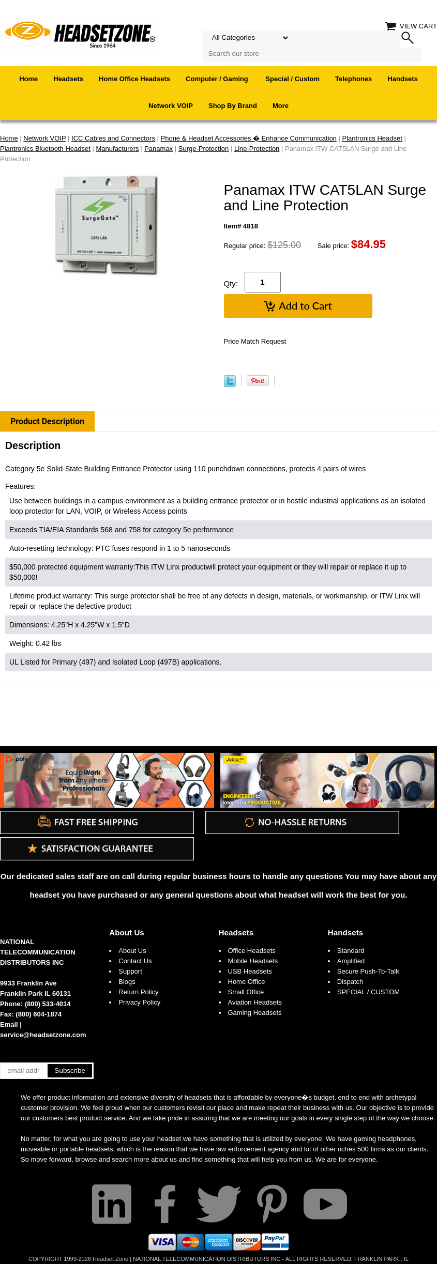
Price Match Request (255, 341)
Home (28, 79)
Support (130, 971)
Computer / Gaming (218, 79)
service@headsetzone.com (43, 1035)
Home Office (246, 981)
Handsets (402, 79)
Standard (351, 950)
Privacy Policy (139, 1002)
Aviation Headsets (255, 1002)
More (281, 106)
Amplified (351, 961)
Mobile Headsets (253, 961)
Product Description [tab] (47, 421)
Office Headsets (252, 950)
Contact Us (135, 961)
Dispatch (350, 981)
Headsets (68, 79)
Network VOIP (170, 106)
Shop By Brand (232, 106)
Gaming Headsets (255, 1012)
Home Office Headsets (134, 79)
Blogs (126, 981)
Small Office (246, 992)
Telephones (353, 79)
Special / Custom (292, 79)
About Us (126, 932)
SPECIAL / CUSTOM (368, 992)
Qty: (231, 283)
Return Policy (138, 992)
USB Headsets (250, 971)
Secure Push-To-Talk (368, 971)
